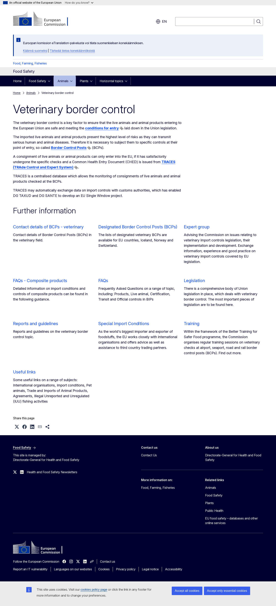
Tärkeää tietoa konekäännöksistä (72, 50)
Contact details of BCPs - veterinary (48, 226)
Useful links (24, 371)
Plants (84, 81)
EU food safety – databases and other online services (231, 520)
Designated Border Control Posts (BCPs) (137, 226)
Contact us (107, 561)
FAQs (103, 280)
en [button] (161, 21)
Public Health (214, 511)
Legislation (194, 280)
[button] (17, 427)
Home (17, 81)
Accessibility (173, 569)
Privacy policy (126, 569)
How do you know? (79, 2)
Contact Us (149, 455)
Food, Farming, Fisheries (30, 63)
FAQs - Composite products (40, 280)
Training (191, 323)
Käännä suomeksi (35, 50)
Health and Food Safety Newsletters (52, 472)
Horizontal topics (111, 81)
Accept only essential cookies (227, 590)
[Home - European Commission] (44, 19)
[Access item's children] (50, 81)
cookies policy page (93, 589)
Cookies (104, 569)
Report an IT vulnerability (30, 569)
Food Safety (37, 81)
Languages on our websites (73, 569)
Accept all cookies (187, 590)
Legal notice (150, 569)
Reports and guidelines (35, 323)
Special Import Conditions (123, 323)
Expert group (196, 226)
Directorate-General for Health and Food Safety (233, 457)
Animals (63, 81)
